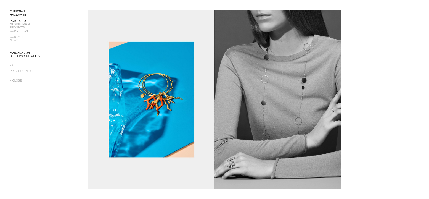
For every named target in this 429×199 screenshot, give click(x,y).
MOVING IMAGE (20, 24)
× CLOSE (16, 80)
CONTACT (16, 36)
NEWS (14, 40)
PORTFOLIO (18, 20)
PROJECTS (17, 27)
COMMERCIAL (19, 30)
